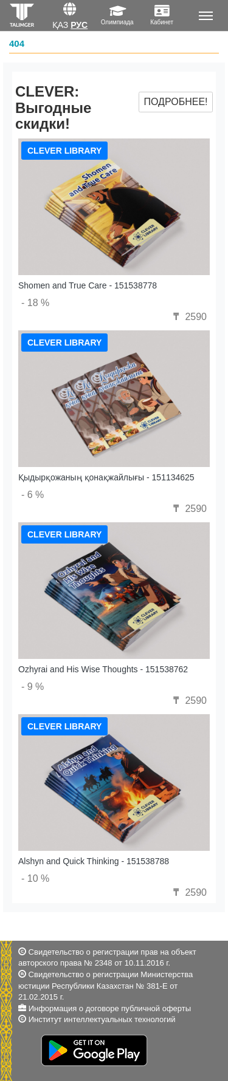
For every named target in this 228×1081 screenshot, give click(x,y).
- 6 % (32, 494)
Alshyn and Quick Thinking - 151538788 (93, 861)
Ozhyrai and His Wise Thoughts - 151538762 (103, 669)
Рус (79, 25)
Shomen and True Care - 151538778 (87, 285)
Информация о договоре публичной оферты (110, 1008)
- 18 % (35, 303)
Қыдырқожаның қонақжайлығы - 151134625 (106, 477)
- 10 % (35, 878)
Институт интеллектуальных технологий (102, 1019)
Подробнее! (175, 102)
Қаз (60, 25)
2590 (188, 317)
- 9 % (32, 686)
